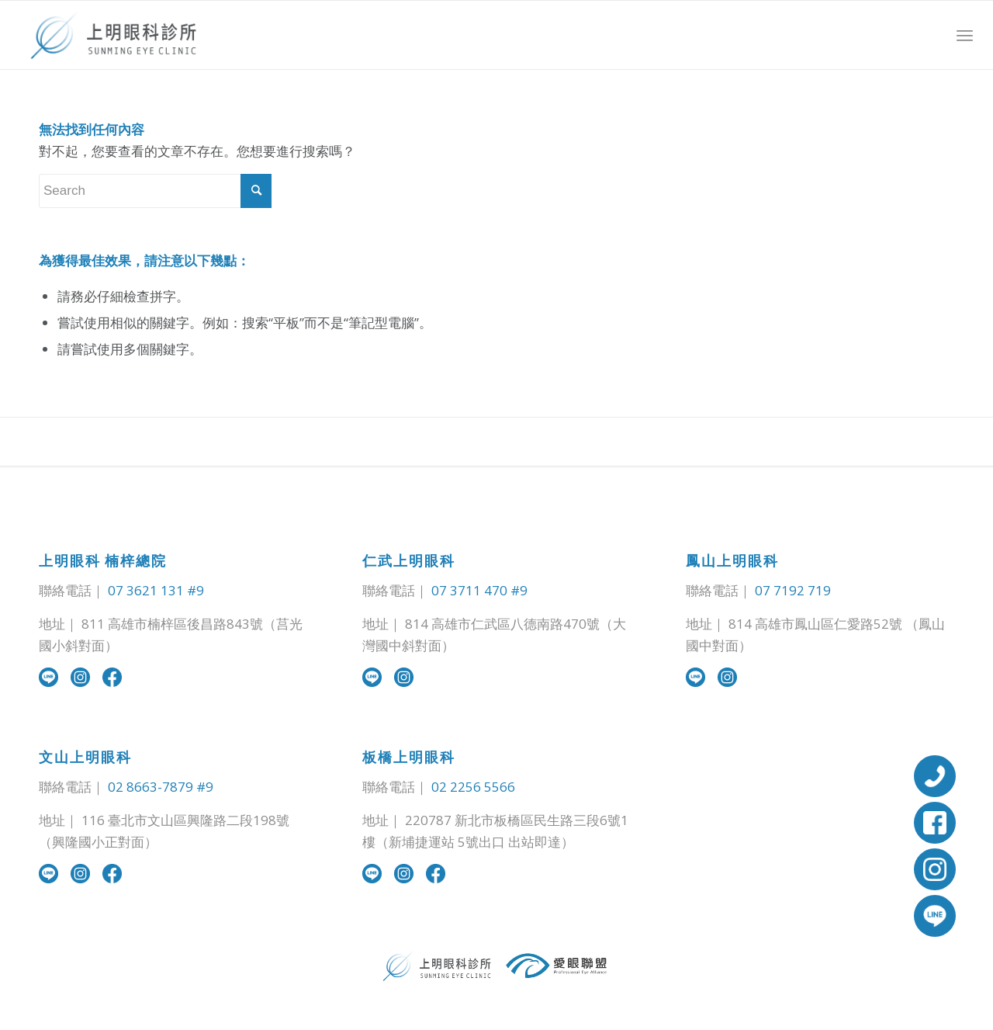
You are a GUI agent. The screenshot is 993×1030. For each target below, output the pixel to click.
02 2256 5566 (473, 787)
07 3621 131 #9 (156, 590)
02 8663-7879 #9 (160, 787)
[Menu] (965, 35)
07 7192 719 (793, 590)
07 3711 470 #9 (479, 590)
